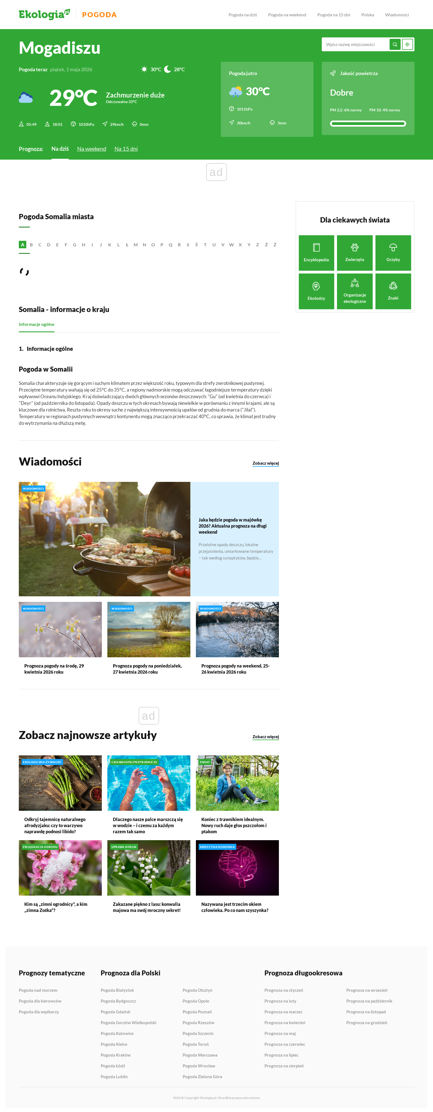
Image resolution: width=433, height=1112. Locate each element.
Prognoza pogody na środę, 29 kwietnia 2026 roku (54, 667)
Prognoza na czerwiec (285, 1043)
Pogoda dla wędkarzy (39, 1010)
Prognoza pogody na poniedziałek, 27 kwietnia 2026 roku (147, 667)
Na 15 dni (126, 147)
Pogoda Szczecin (198, 1032)
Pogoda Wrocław (199, 1064)
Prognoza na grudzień (366, 1021)
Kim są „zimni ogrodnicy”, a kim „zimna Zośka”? (55, 905)
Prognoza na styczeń (284, 988)
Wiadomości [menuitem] (397, 14)
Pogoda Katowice (117, 1032)
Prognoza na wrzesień (367, 988)
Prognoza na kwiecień (285, 1021)
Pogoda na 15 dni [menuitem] (333, 14)
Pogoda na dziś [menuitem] (243, 14)
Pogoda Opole (196, 999)
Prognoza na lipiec (282, 1053)
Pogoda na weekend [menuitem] (287, 14)
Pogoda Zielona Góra (202, 1075)
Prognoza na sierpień (284, 1064)
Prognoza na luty (280, 999)
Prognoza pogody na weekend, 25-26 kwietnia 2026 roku (235, 667)
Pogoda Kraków (116, 1053)
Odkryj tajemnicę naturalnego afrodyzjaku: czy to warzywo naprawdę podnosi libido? (54, 823)
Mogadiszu (60, 47)
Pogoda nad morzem (38, 988)
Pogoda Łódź (113, 1064)
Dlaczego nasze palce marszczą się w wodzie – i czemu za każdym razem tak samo (148, 823)
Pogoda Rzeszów (198, 1021)
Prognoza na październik (369, 999)
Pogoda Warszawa (200, 1053)
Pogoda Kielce (114, 1043)
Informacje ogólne (37, 322)
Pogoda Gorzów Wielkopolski (128, 1021)
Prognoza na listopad (366, 1010)
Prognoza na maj (280, 1032)
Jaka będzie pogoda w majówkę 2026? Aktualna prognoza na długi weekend (233, 524)
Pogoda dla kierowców (40, 999)
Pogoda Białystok (117, 988)
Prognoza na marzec (283, 1010)
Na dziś (60, 147)
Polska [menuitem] (367, 14)
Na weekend (91, 147)
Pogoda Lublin (114, 1075)
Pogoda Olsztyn (197, 988)
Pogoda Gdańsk (115, 1010)
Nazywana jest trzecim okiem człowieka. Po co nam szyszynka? (234, 905)
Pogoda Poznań (197, 1010)
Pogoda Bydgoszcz (118, 999)
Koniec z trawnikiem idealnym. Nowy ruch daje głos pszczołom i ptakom (234, 823)
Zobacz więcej (266, 461)
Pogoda (103, 14)
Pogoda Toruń (196, 1043)
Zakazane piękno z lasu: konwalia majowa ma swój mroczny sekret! (147, 905)
